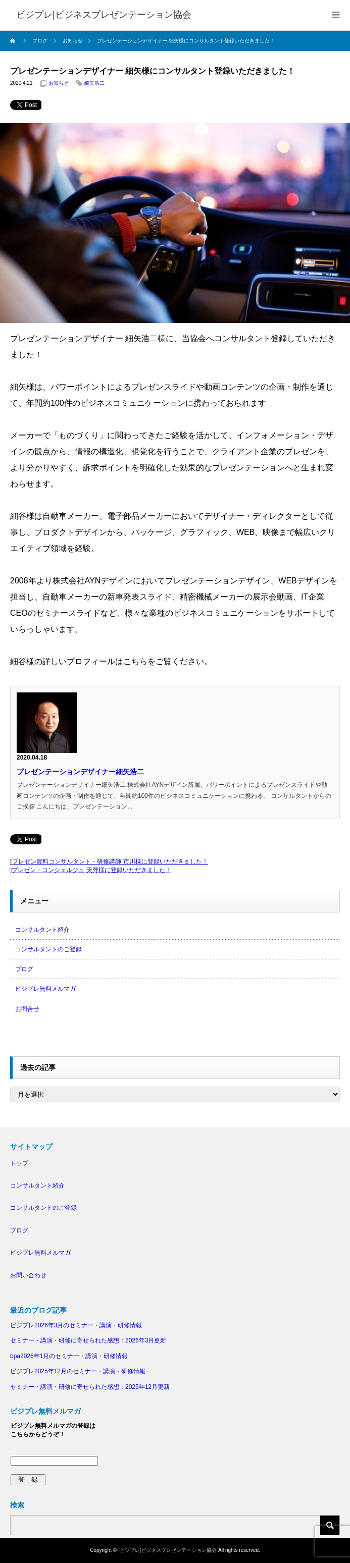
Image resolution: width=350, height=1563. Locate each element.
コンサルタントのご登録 (48, 949)
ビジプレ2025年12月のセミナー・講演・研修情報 (77, 1371)
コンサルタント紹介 (42, 929)
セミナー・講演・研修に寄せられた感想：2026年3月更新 (88, 1340)
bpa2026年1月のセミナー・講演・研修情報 (69, 1356)
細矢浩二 (94, 83)
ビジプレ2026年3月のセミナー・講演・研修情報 (76, 1325)
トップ (19, 1163)
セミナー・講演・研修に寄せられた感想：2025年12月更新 (90, 1386)
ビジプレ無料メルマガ (45, 988)
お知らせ (58, 83)
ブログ (24, 969)
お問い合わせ (28, 1275)
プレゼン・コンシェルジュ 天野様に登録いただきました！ (91, 870)
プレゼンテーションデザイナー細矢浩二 (80, 772)
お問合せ (27, 1008)
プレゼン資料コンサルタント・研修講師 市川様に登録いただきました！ (110, 861)
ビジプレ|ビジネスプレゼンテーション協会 (168, 1550)
